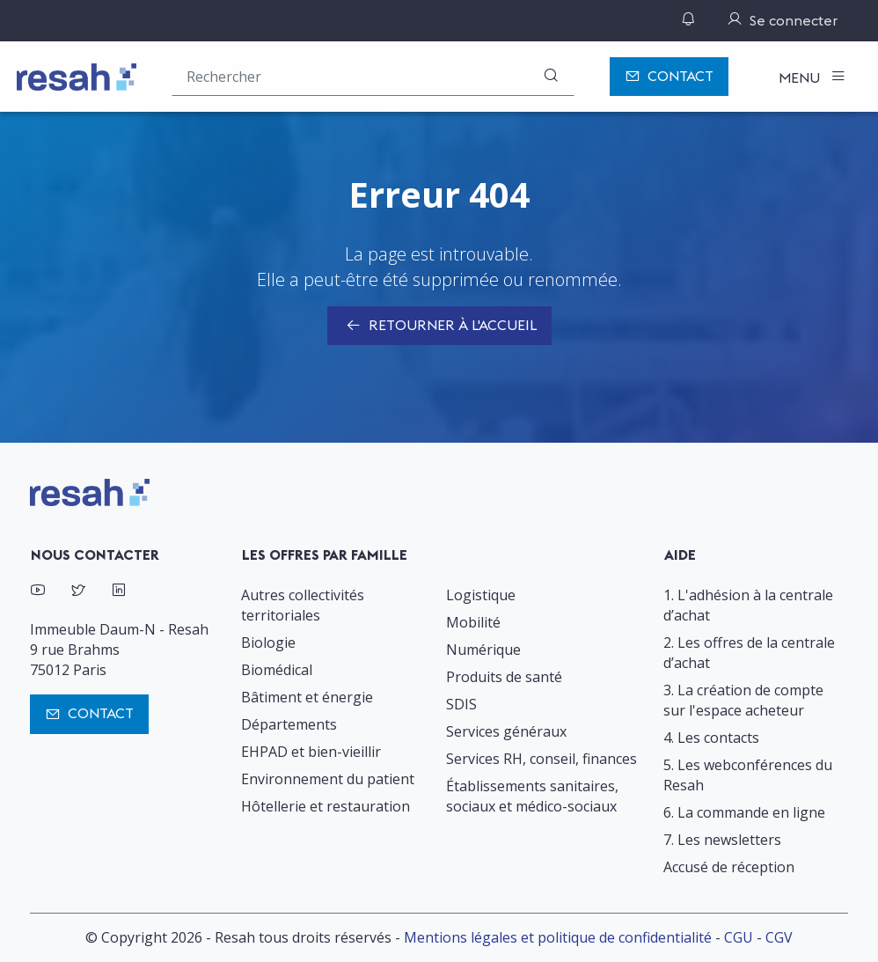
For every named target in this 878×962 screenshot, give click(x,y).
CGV (779, 937)
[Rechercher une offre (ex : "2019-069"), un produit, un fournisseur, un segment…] (373, 76)
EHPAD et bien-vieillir (311, 751)
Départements (289, 724)
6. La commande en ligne (744, 812)
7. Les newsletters (722, 839)
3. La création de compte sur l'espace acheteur (743, 700)
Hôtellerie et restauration (325, 806)
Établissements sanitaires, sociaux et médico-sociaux (532, 796)
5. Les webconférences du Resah (747, 775)
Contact (669, 77)
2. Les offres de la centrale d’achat (749, 652)
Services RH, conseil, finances (541, 758)
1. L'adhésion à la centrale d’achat (748, 605)
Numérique (483, 649)
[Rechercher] (551, 76)
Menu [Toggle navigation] (801, 77)
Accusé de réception (728, 867)
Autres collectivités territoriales (302, 605)
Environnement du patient (327, 779)
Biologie (268, 642)
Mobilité (473, 622)
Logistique (481, 595)
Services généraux (506, 731)
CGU (738, 937)
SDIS (461, 704)
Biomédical (276, 669)
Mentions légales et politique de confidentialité (558, 937)
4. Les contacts (711, 737)
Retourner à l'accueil (439, 326)
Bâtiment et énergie (307, 697)
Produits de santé (504, 677)
